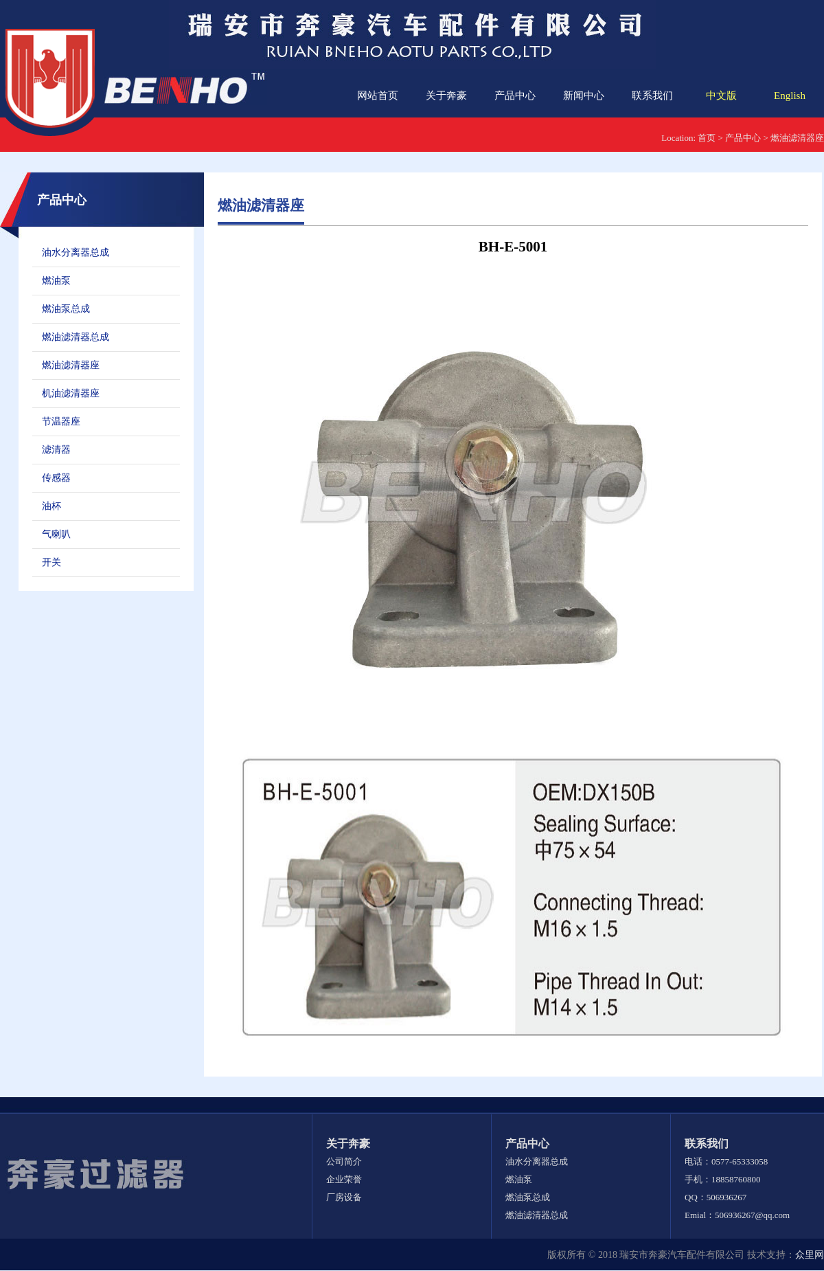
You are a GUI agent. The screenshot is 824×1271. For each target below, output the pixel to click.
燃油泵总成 (66, 309)
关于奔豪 (446, 95)
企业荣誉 (344, 1179)
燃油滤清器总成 (75, 337)
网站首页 (377, 95)
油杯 (51, 506)
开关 (51, 562)
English (789, 95)
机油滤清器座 (71, 393)
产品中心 (515, 95)
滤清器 (56, 450)
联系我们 (652, 95)
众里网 (809, 1255)
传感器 (56, 478)
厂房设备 (344, 1197)
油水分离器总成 (75, 252)
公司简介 (344, 1161)
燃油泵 (56, 280)
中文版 (721, 95)
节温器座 (61, 421)
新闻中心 (583, 95)
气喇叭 (56, 534)
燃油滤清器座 (797, 138)
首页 (707, 138)
